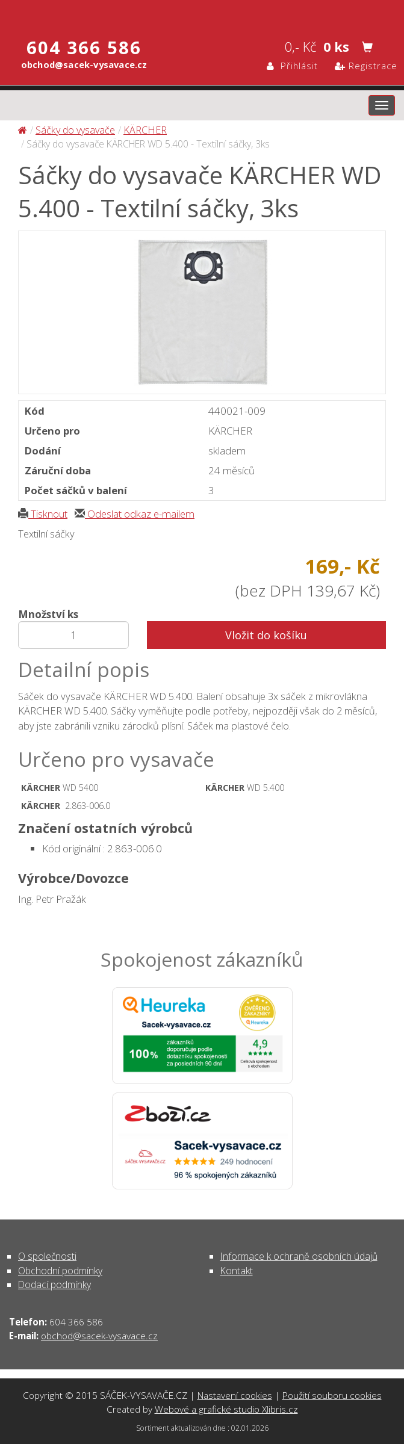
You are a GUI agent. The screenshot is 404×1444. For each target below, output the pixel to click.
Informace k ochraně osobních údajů (299, 1256)
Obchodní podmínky (60, 1270)
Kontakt (236, 1270)
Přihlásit (292, 66)
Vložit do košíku (266, 635)
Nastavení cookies (234, 1395)
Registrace (366, 66)
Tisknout (42, 514)
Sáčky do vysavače (75, 130)
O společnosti (47, 1256)
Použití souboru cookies (332, 1395)
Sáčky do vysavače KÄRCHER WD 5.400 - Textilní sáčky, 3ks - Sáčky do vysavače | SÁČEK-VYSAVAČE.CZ (202, 13)
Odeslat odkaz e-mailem (134, 514)
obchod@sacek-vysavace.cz (99, 1335)
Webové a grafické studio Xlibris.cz (226, 1409)
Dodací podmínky (54, 1284)
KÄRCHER (145, 130)
